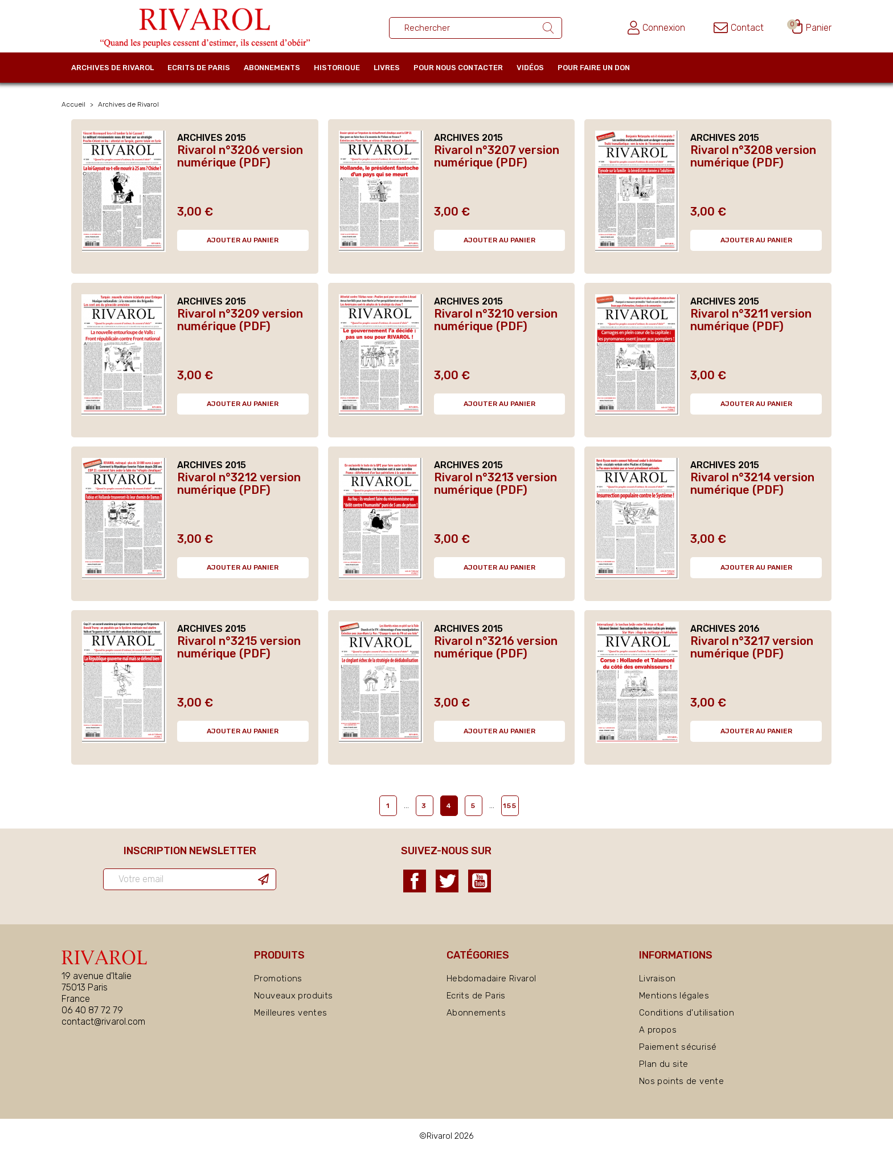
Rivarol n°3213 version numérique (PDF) (495, 483)
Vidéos (530, 67)
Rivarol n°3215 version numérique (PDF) (239, 647)
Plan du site (664, 1064)
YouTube (479, 881)
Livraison (657, 978)
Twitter (447, 881)
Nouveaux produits (293, 995)
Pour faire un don (594, 67)
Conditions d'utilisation (686, 1013)
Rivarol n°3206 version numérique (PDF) (240, 156)
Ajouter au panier (242, 240)
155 (510, 806)
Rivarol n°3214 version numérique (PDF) (752, 483)
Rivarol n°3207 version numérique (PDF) (496, 156)
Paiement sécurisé (677, 1047)
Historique (337, 67)
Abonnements (272, 67)
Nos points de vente (681, 1081)
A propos (658, 1030)
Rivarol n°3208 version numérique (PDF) (753, 156)
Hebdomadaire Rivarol (491, 978)
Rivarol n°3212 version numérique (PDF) (239, 483)
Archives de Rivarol (112, 67)
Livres (387, 67)
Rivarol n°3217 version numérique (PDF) (751, 647)
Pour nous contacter (458, 67)
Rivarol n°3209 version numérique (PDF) (240, 319)
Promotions (278, 978)
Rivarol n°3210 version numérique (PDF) (496, 319)
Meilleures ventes (290, 1013)
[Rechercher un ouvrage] (475, 28)
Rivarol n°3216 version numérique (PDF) (496, 647)
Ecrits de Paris (198, 67)
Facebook (414, 881)
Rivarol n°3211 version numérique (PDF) (751, 319)
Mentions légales (674, 995)
